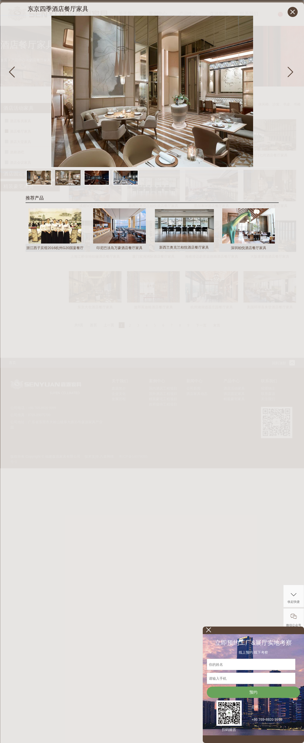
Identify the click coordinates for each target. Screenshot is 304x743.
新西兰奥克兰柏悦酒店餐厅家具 (184, 247)
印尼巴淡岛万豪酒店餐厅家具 (119, 248)
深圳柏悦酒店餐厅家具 (248, 248)
